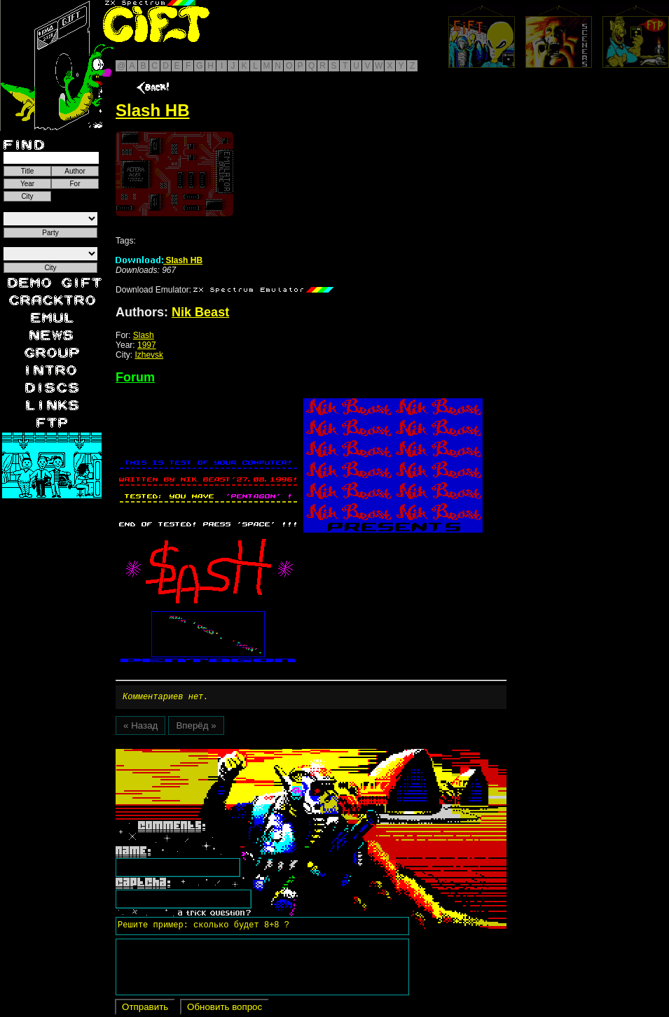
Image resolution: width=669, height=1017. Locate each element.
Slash (143, 335)
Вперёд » (196, 727)
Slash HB (159, 260)
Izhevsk (149, 355)
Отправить (145, 1009)
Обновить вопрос (224, 1009)
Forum (135, 377)
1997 (146, 345)
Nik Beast (200, 312)
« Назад (140, 727)
